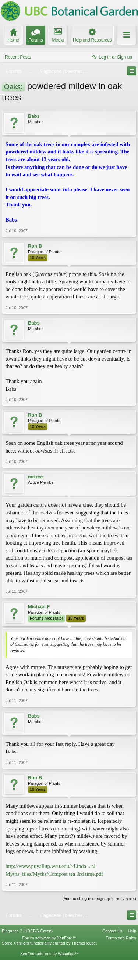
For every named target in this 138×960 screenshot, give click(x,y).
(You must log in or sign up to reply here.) (99, 898)
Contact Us (112, 931)
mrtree (35, 476)
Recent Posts (18, 57)
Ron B (35, 246)
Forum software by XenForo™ (49, 938)
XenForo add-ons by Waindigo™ (49, 954)
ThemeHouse (83, 943)
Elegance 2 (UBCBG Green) (27, 931)
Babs (34, 116)
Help (132, 931)
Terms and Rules (121, 938)
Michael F (39, 606)
